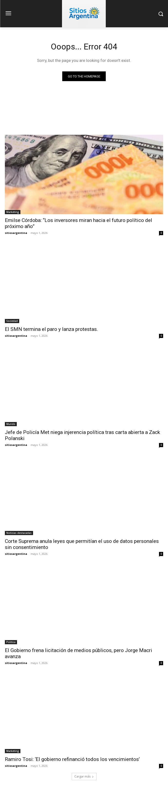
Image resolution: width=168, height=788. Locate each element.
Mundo (10, 424)
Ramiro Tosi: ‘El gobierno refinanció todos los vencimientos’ (72, 759)
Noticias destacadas (19, 533)
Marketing (12, 212)
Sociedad (12, 321)
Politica (11, 642)
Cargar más (84, 776)
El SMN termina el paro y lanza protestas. (51, 329)
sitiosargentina (16, 233)
